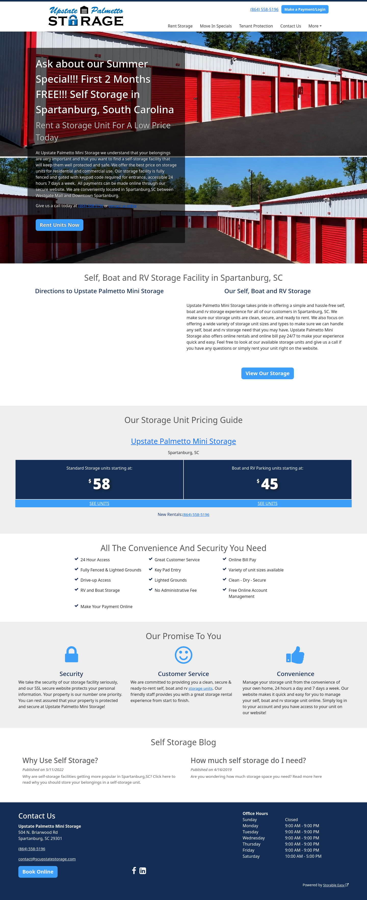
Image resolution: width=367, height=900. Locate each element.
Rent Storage (180, 26)
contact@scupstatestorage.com (48, 859)
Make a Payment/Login (304, 9)
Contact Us (290, 26)
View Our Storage (267, 373)
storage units (201, 688)
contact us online (123, 206)
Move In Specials (216, 26)
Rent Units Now (59, 224)
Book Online (38, 871)
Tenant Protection (256, 26)
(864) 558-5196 (264, 9)
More (313, 26)
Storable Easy (335, 884)
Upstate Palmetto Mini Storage (183, 440)
